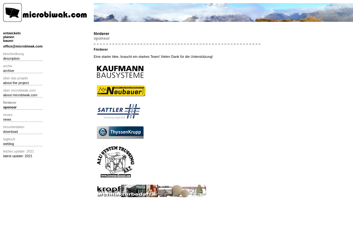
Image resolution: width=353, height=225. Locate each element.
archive (8, 70)
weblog (8, 144)
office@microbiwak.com (22, 46)
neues (7, 115)
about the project (16, 83)
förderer (9, 102)
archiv (7, 66)
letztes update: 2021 (18, 151)
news (7, 119)
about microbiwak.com (20, 95)
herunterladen (13, 127)
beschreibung (13, 54)
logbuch (9, 139)
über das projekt (15, 78)
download (10, 131)
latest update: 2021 (17, 156)
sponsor (10, 107)
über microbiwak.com (19, 90)
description (11, 58)
